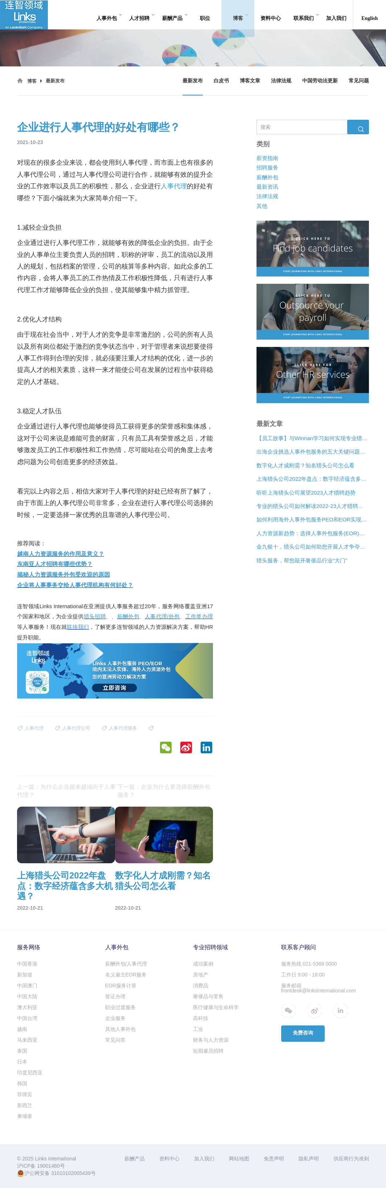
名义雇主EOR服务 (126, 974)
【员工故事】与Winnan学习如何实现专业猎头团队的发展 (312, 438)
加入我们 (336, 14)
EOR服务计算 (120, 985)
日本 (22, 1061)
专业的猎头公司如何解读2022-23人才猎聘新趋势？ (312, 506)
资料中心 (270, 14)
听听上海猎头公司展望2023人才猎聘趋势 (306, 492)
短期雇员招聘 (208, 1050)
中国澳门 (27, 985)
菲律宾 (24, 1094)
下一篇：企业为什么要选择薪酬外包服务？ (164, 791)
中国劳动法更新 (320, 80)
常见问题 (359, 80)
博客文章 (250, 80)
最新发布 (192, 80)
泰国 (22, 1050)
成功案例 (203, 963)
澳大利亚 (27, 1007)
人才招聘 (142, 15)
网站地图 (239, 1159)
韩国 (22, 1083)
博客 (241, 15)
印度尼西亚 (29, 1072)
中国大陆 (27, 996)
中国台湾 (27, 1018)
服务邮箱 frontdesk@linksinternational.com (318, 988)
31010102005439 (71, 1173)
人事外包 (109, 15)
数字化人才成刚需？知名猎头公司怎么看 (305, 465)
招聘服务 (267, 167)
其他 (261, 205)
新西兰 (24, 1105)
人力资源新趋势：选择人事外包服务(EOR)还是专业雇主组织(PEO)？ (312, 533)
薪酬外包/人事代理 (126, 963)
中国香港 (27, 963)
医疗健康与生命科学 (216, 1007)
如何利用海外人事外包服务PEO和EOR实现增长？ (312, 519)
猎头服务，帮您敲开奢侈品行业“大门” (301, 560)
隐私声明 (309, 1159)
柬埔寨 (24, 1116)
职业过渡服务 (120, 1007)
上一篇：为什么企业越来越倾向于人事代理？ (66, 791)
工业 (198, 1029)
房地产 (200, 974)
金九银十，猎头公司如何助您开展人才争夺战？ (312, 547)
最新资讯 (267, 187)
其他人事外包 (120, 1029)
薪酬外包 (267, 177)
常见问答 (115, 1039)
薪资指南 (267, 158)
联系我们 (306, 15)
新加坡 (24, 974)
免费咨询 (303, 1033)
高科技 (200, 1018)
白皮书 (221, 80)
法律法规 (281, 80)
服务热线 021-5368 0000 (309, 963)
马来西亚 (27, 1039)
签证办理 (115, 996)
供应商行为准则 (351, 1159)
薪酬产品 (175, 15)
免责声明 (274, 1159)
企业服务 (115, 1018)
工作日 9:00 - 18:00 (303, 974)
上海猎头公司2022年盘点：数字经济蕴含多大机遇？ (312, 479)
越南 (22, 1029)
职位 (205, 14)
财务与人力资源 (211, 1039)
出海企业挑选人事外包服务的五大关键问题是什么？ (312, 451)
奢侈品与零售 (208, 996)
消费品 (200, 985)
